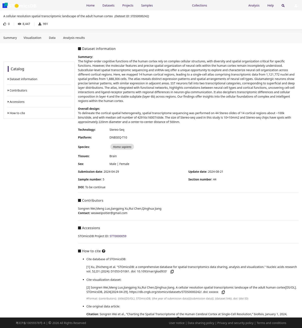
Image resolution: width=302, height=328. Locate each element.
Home (90, 5)
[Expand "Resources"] (172, 5)
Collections (199, 5)
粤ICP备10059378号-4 (30, 323)
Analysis (253, 5)
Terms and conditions (271, 323)
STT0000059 (118, 236)
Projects (127, 5)
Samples (147, 5)
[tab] (10, 38)
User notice (177, 323)
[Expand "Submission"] (228, 5)
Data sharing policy (201, 323)
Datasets (109, 5)
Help (270, 5)
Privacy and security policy (235, 323)
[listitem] (39, 79)
